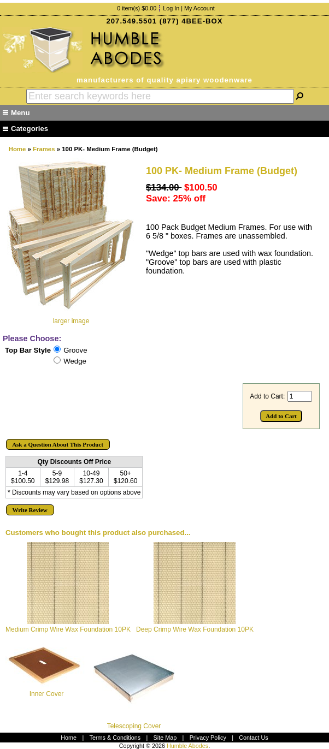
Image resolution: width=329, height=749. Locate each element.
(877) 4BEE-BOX (191, 21)
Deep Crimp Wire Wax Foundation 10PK (195, 629)
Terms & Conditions (115, 737)
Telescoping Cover (134, 726)
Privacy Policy (208, 737)
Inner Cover (47, 694)
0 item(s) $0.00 (136, 8)
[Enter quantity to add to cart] (299, 396)
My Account (199, 8)
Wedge (74, 361)
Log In (171, 8)
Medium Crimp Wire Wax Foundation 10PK (68, 629)
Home (17, 149)
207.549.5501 (131, 21)
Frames (44, 149)
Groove (75, 350)
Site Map (165, 737)
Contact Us (253, 737)
